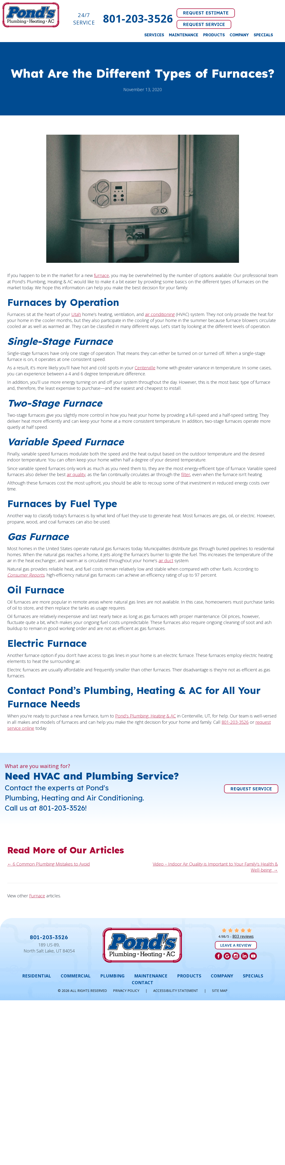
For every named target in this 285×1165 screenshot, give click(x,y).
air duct (166, 560)
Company (239, 34)
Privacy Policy (126, 990)
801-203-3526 (138, 18)
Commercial (76, 976)
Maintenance (183, 34)
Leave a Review (236, 945)
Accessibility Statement (175, 990)
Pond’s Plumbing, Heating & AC (145, 716)
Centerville (145, 368)
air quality (76, 474)
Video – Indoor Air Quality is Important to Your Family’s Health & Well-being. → (215, 867)
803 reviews (243, 936)
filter (185, 474)
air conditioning (160, 314)
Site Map (219, 990)
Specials (263, 34)
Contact (142, 982)
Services (154, 34)
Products (214, 34)
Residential (36, 976)
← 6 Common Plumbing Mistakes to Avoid (48, 864)
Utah (76, 314)
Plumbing (112, 976)
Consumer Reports (25, 575)
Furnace (37, 896)
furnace (101, 275)
